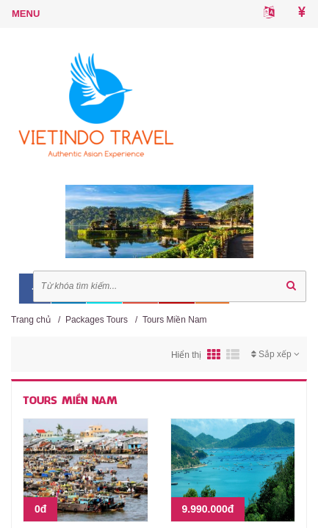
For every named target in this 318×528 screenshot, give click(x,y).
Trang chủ (31, 320)
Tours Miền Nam (174, 320)
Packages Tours (96, 320)
